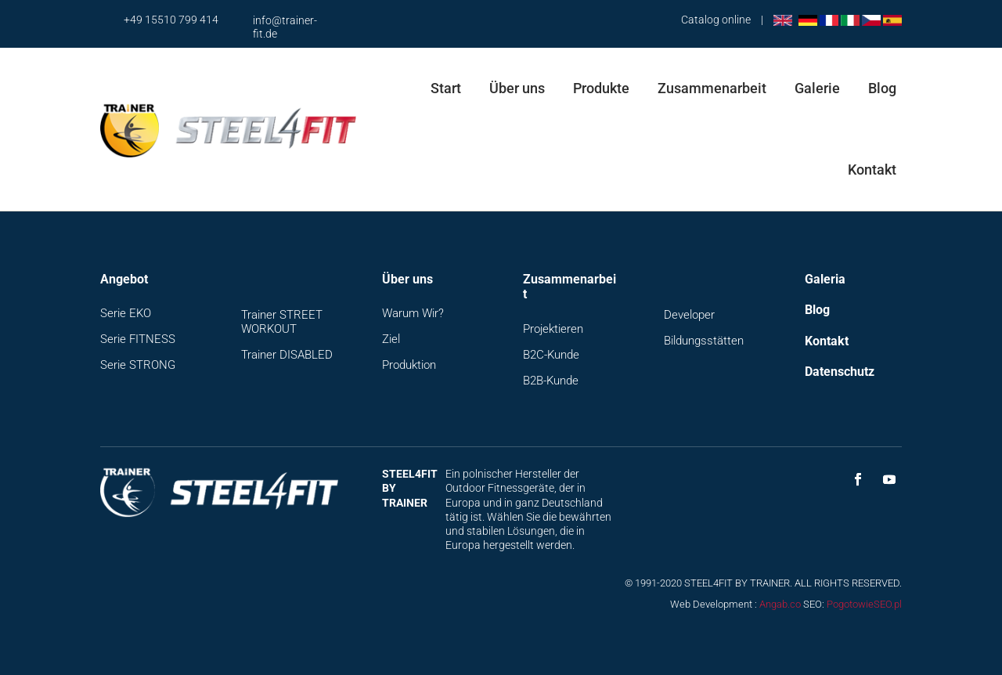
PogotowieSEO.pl (864, 604)
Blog (882, 88)
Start (446, 88)
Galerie (817, 88)
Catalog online (716, 19)
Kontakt (872, 169)
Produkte (601, 88)
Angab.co (780, 604)
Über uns (517, 88)
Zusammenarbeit (712, 88)
